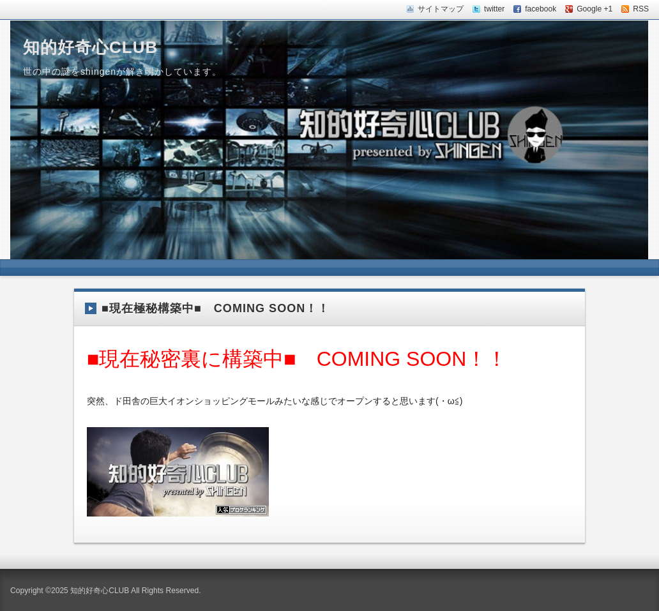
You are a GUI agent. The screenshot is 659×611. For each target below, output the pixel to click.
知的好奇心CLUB (90, 47)
